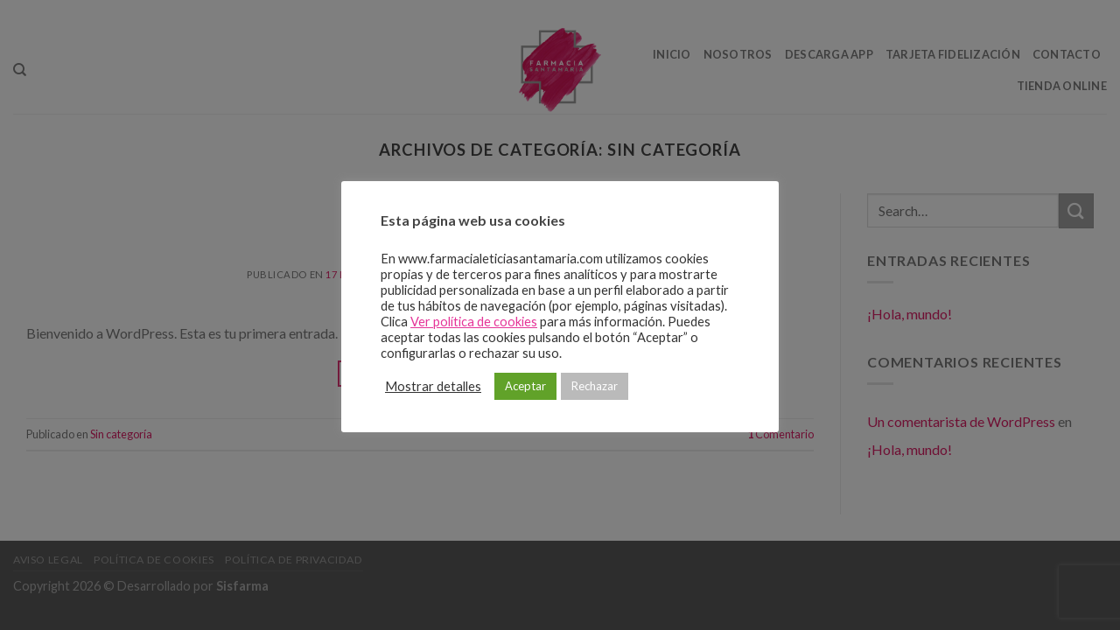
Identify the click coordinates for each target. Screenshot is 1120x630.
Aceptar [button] (525, 386)
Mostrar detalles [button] (433, 386)
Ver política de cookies (473, 321)
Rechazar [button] (594, 386)
